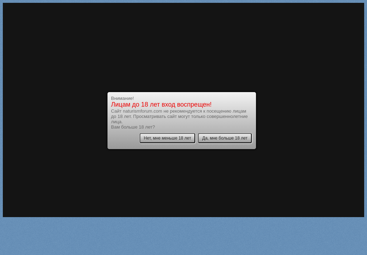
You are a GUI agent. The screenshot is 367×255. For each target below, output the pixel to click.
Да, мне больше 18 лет (224, 138)
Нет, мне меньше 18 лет (167, 138)
